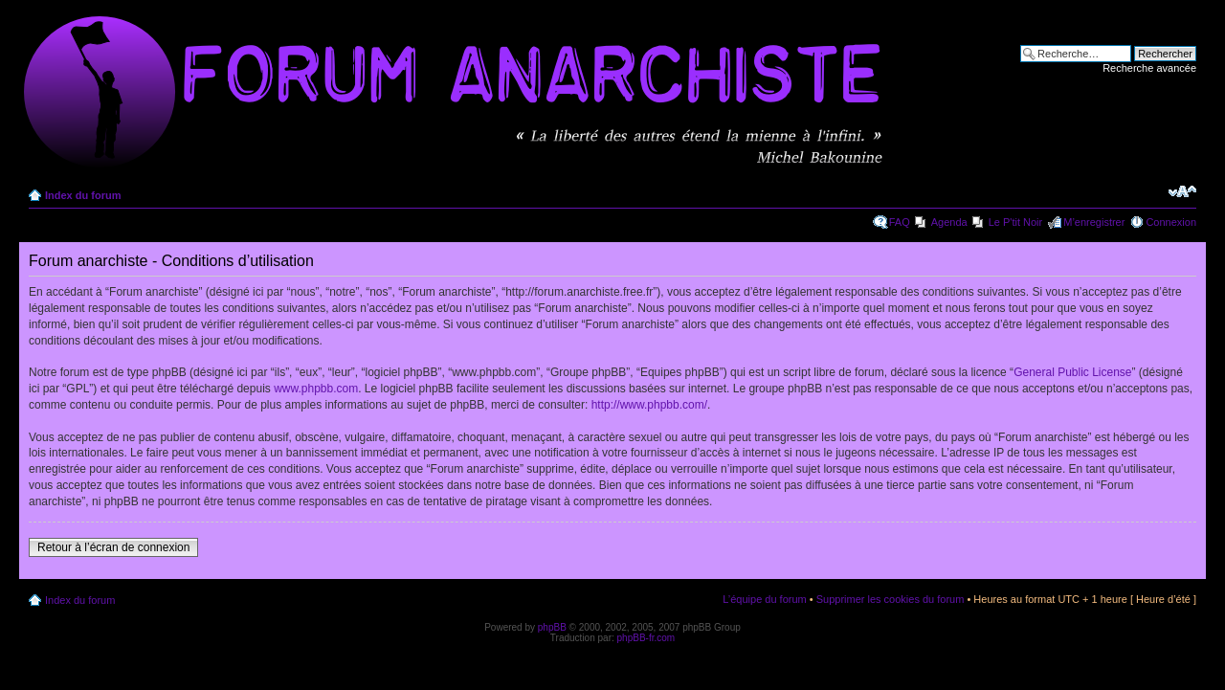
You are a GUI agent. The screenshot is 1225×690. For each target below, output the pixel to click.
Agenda (949, 222)
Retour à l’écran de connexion (113, 547)
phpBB (552, 627)
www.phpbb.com (316, 388)
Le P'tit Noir (1016, 222)
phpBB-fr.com (646, 638)
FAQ (899, 222)
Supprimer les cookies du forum (890, 599)
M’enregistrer (1094, 222)
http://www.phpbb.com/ (649, 405)
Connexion (1171, 222)
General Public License (1072, 372)
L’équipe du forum (764, 599)
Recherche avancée (1149, 68)
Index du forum (83, 195)
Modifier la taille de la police (1182, 191)
